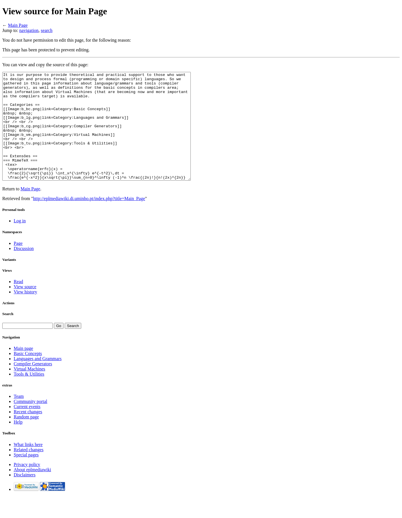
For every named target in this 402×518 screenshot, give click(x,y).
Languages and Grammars (38, 380)
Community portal (30, 422)
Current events (27, 428)
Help (18, 443)
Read (18, 303)
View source (25, 308)
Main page (23, 369)
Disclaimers (24, 496)
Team (19, 417)
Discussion (24, 269)
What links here (28, 465)
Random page (26, 438)
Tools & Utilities (29, 395)
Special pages (26, 476)
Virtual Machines (29, 390)
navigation (29, 30)
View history (25, 313)
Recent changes (28, 433)
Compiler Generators (33, 385)
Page (18, 264)
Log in (20, 242)
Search (7, 335)
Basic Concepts (28, 374)
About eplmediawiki (32, 491)
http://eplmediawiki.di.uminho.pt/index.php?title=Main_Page (89, 219)
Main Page (18, 25)
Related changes (28, 471)
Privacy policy (27, 485)
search (46, 30)
